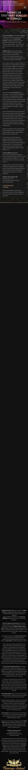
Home (4, 23)
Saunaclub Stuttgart (9, 2)
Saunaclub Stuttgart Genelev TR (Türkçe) (16, 23)
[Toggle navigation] (25, 7)
